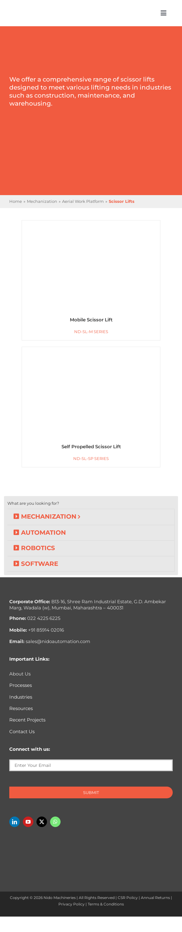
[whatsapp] (55, 822)
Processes (20, 685)
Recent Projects (27, 720)
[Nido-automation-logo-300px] (33, 11)
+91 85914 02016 (36, 630)
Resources (21, 708)
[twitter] (41, 822)
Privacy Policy (71, 904)
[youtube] (28, 822)
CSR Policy (128, 897)
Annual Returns (155, 897)
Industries (20, 697)
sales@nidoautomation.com (49, 641)
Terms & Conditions (106, 904)
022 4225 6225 (34, 618)
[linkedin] (14, 822)
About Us (20, 674)
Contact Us (22, 731)
